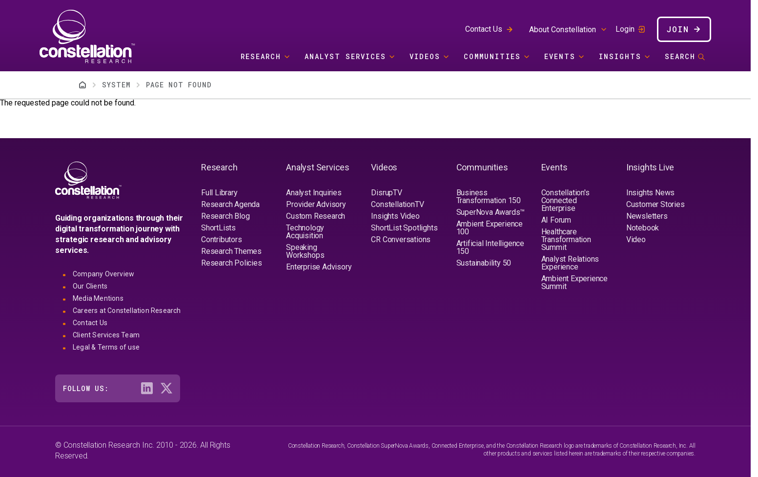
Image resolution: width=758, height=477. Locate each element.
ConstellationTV (397, 204)
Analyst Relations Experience (570, 262)
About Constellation (562, 29)
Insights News (650, 192)
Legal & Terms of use (106, 347)
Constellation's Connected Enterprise (565, 200)
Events (559, 56)
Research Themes (231, 251)
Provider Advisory (316, 204)
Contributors (221, 239)
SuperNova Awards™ (490, 212)
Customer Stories (655, 204)
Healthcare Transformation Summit (566, 239)
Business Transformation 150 (488, 196)
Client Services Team (106, 335)
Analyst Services (345, 56)
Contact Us (483, 29)
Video (636, 239)
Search (680, 56)
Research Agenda (230, 204)
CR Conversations (400, 239)
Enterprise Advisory (318, 266)
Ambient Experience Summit (574, 282)
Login (625, 29)
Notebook (642, 227)
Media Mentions (98, 298)
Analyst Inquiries (314, 192)
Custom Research (315, 216)
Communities (492, 56)
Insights (620, 56)
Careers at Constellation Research (127, 310)
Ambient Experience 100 (489, 227)
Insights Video (395, 216)
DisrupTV (386, 192)
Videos (425, 56)
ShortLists (218, 227)
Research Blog (225, 216)
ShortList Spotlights (404, 227)
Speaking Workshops (305, 251)
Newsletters (647, 216)
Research (261, 56)
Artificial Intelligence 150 (490, 247)
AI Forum (556, 220)
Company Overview (103, 274)
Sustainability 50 (484, 263)
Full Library (219, 192)
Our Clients (90, 286)
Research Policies (231, 263)
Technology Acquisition (305, 231)
